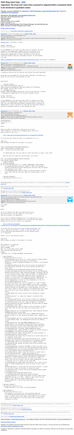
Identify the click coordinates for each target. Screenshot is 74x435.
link (5, 184)
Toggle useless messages (8, 28)
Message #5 (4, 33)
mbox (30, 33)
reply (34, 33)
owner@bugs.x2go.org (18, 419)
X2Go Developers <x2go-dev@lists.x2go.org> (44, 11)
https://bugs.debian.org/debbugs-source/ (12, 426)
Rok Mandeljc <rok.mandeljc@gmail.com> (22, 15)
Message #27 (4, 195)
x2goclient (9, 11)
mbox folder (14, 31)
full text (27, 33)
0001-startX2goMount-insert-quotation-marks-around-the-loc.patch (20, 59)
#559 (23, 2)
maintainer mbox (28, 31)
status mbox (21, 31)
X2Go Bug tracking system (8, 422)
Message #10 (4, 63)
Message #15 (4, 111)
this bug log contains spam (17, 416)
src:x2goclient (13, 12)
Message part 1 (5, 42)
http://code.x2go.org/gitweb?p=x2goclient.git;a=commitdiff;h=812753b (23, 135)
